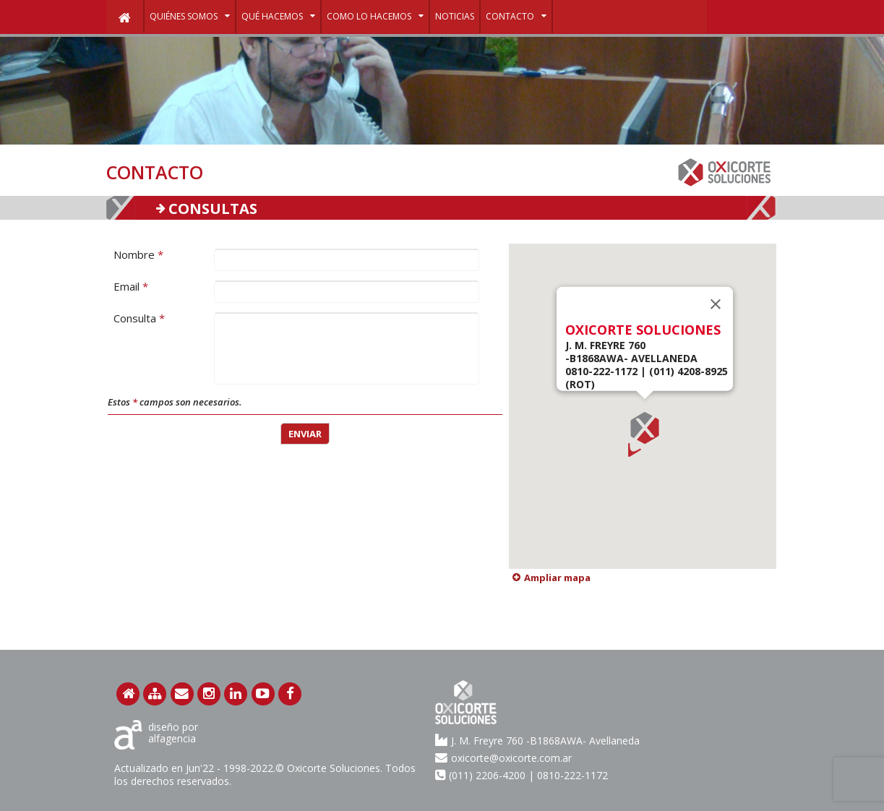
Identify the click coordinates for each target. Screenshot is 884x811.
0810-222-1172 (572, 775)
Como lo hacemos (375, 15)
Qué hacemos (278, 15)
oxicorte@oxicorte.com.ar (503, 757)
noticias (454, 16)
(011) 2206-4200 (487, 775)
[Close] (715, 304)
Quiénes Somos (190, 15)
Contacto (516, 15)
